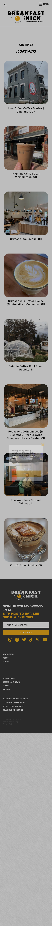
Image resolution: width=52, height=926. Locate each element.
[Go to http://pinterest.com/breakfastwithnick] (38, 640)
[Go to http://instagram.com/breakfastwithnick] (10, 640)
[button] (26, 632)
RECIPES (6, 689)
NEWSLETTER (9, 654)
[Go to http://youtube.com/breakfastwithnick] (45, 640)
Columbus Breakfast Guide (15, 699)
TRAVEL (6, 686)
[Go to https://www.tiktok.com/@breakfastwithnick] (31, 640)
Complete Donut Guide (13, 706)
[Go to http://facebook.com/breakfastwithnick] (17, 640)
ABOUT (6, 658)
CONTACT (7, 662)
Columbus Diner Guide (13, 710)
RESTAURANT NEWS (11, 682)
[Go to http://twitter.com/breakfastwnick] (24, 640)
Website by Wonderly (10, 722)
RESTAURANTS (9, 678)
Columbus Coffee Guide (14, 702)
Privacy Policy (8, 724)
